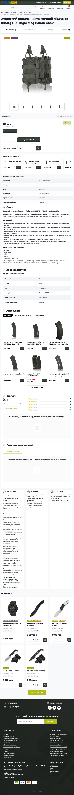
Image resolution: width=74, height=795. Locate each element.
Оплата (34, 492)
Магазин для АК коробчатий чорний (14, 375)
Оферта (5, 749)
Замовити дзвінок (55, 2)
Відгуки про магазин (9, 745)
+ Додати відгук (11, 408)
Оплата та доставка (9, 736)
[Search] (35, 7)
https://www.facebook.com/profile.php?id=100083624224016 (59, 708)
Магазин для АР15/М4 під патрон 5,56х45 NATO (34, 162)
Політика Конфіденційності (11, 747)
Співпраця (6, 742)
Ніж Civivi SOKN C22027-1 (11, 671)
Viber (53, 769)
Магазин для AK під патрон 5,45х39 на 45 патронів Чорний (15, 162)
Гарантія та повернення (10, 738)
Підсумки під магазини (24, 12)
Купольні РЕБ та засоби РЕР (58, 747)
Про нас (5, 734)
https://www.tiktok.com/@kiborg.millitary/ (54, 708)
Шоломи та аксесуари (56, 740)
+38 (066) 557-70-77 (11, 707)
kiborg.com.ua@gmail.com (13, 769)
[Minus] (5, 139)
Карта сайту (7, 757)
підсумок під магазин (14, 261)
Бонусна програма (9, 753)
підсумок (25, 261)
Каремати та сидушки (56, 742)
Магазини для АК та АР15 (23, 315)
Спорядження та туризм (57, 755)
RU (69, 2)
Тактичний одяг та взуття (57, 751)
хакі (11, 263)
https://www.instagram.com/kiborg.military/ (49, 708)
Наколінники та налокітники (58, 753)
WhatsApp (55, 771)
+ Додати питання (12, 451)
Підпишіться (50, 721)
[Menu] (2, 2)
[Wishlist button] (65, 123)
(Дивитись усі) (20, 176)
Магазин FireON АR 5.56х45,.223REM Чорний (34, 375)
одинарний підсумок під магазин (46, 261)
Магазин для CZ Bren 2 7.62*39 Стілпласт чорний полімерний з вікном (54, 162)
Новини (5, 751)
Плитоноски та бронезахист (58, 734)
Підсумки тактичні (10, 12)
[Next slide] (65, 106)
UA (65, 2)
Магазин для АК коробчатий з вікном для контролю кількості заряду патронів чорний (59, 375)
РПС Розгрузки (54, 736)
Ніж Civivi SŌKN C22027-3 (36, 671)
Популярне (7, 315)
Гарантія (59, 492)
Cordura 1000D (18, 263)
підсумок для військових (32, 263)
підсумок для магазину (50, 263)
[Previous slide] (9, 106)
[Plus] (13, 139)
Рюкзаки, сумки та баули (57, 749)
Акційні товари (39, 315)
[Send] (38, 148)
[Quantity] (9, 139)
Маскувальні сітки (55, 745)
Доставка (11, 492)
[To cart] (45, 640)
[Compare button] (69, 123)
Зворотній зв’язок (8, 755)
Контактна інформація (10, 740)
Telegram (55, 766)
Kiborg (31, 261)
